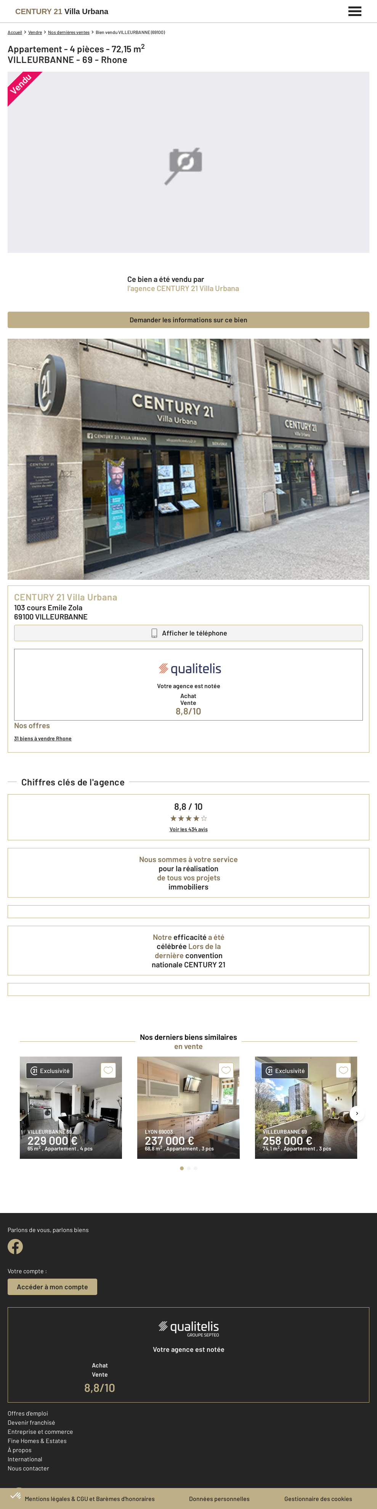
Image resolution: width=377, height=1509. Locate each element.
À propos (20, 1449)
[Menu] (355, 10)
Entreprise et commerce (40, 1431)
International (25, 1458)
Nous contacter (28, 1468)
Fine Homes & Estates (37, 1440)
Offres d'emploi (28, 1413)
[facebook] (15, 1246)
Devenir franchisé (31, 1422)
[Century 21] (61, 11)
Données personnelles (219, 1498)
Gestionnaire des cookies (318, 1498)
